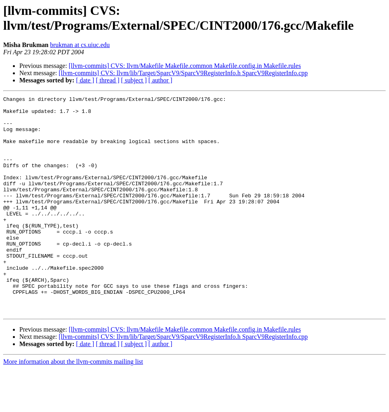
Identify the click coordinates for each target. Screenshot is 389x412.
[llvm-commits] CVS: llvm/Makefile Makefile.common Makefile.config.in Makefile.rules (185, 65)
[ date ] (85, 80)
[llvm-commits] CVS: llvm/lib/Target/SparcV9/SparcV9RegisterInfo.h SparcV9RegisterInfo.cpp (183, 73)
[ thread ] (107, 80)
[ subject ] (134, 80)
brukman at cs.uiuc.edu (79, 44)
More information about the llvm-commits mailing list (73, 405)
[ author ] (160, 80)
